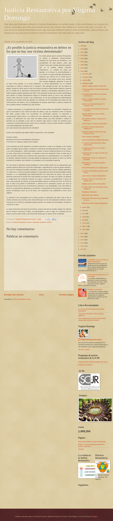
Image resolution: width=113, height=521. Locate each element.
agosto (84, 207)
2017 (82, 233)
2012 (82, 249)
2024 (82, 52)
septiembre (86, 83)
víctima (49, 222)
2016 (82, 237)
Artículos (81, 449)
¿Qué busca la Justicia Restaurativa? (94, 176)
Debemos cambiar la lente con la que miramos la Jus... (94, 132)
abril (83, 220)
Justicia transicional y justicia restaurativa (95, 140)
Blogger (94, 516)
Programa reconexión (85, 365)
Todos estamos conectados (91, 137)
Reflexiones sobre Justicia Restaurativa (95, 203)
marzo (84, 223)
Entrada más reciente (14, 295)
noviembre (85, 77)
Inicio (41, 295)
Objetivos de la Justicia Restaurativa (94, 184)
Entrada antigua (66, 295)
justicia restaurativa (19, 222)
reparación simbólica (39, 222)
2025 (82, 49)
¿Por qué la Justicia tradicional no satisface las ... (93, 127)
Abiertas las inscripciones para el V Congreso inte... (93, 105)
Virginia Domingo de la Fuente (91, 339)
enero (84, 229)
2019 (82, 68)
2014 (82, 243)
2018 (82, 71)
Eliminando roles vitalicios (90, 195)
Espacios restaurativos (95, 289)
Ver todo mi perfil (83, 349)
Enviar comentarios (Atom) (22, 299)
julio (83, 210)
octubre (85, 80)
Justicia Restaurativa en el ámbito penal (95, 168)
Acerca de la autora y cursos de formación (92, 441)
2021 (82, 62)
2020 (82, 65)
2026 (82, 46)
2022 (82, 58)
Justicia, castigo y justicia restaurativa (94, 86)
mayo (84, 217)
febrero (84, 226)
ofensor (29, 222)
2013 (82, 246)
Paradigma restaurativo (89, 192)
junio (84, 213)
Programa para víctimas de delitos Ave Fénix (92, 362)
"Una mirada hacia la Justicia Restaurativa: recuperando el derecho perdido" (92, 319)
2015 (82, 240)
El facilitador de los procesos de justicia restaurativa (98, 260)
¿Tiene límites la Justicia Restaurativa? (94, 123)
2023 (82, 55)
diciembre (85, 74)
